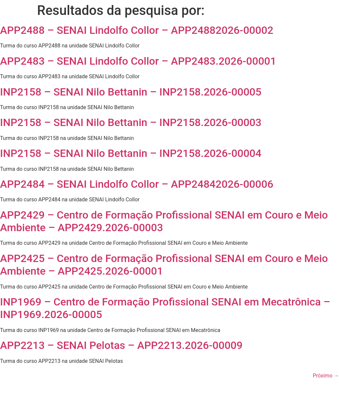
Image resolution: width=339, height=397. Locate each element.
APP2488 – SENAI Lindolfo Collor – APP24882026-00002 (136, 30)
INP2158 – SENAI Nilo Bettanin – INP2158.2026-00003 (131, 122)
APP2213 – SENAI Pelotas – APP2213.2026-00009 (121, 345)
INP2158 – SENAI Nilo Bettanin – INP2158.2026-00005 (131, 92)
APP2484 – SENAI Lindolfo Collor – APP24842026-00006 (136, 184)
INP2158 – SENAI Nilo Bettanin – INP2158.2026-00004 (131, 153)
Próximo (326, 375)
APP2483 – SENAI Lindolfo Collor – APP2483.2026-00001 (138, 61)
